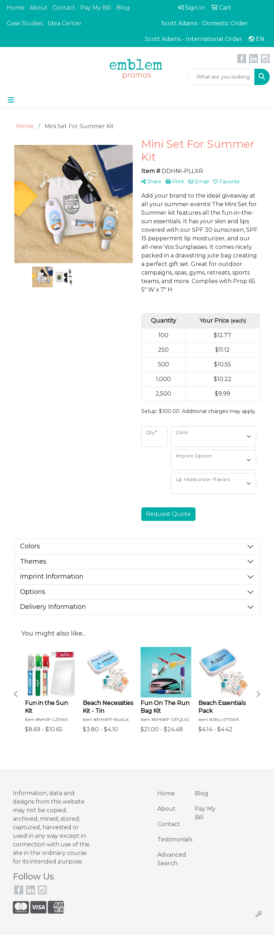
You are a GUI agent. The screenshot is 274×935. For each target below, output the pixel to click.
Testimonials (171, 839)
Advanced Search (171, 859)
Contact (63, 7)
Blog (123, 7)
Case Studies (25, 23)
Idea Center (65, 23)
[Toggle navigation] (11, 100)
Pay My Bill (95, 7)
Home (15, 7)
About (38, 7)
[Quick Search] (221, 77)
